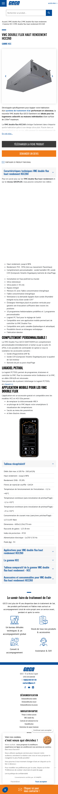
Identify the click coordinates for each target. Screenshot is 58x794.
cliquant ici (8, 384)
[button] (5, 790)
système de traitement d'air (18, 110)
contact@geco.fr (29, 683)
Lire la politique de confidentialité (16, 774)
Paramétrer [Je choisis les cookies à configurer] (15, 781)
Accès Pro (52, 3)
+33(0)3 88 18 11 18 (29, 679)
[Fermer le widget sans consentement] (42, 730)
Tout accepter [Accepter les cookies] (41, 781)
